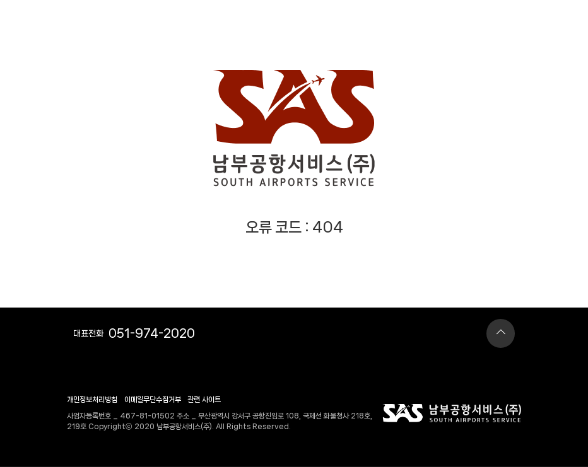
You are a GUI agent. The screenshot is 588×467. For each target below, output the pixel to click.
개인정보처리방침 (92, 399)
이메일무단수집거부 (152, 399)
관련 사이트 (204, 399)
